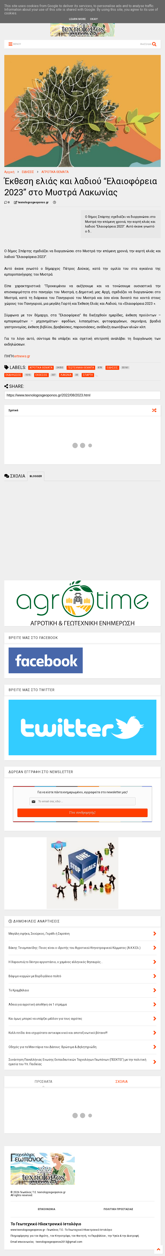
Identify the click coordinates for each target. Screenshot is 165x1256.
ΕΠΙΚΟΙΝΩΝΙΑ (46, 1209)
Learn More (77, 19)
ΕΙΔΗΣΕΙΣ (28, 172)
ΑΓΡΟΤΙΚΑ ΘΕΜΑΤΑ (55, 172)
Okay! (94, 19)
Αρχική (9, 172)
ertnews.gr (22, 356)
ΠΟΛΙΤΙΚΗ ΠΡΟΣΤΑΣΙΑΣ (118, 1209)
